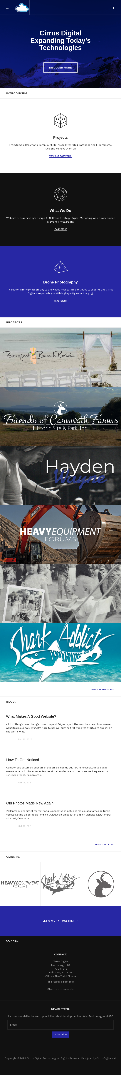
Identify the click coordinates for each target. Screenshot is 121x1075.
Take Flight (60, 301)
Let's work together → (60, 920)
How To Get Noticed (22, 760)
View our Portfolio (60, 156)
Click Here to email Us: (60, 989)
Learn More (60, 229)
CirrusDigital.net (106, 1058)
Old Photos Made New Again (30, 803)
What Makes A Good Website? (31, 716)
